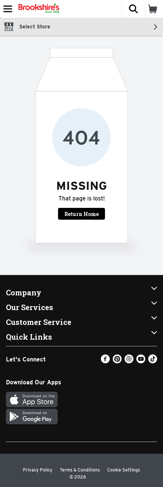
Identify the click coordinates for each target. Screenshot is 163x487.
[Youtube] (140, 361)
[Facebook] (105, 361)
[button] (133, 9)
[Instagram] (129, 361)
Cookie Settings (123, 470)
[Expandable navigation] (8, 9)
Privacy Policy (37, 470)
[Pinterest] (117, 361)
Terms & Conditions (80, 470)
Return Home (81, 213)
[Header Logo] (37, 8)
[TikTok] (152, 361)
